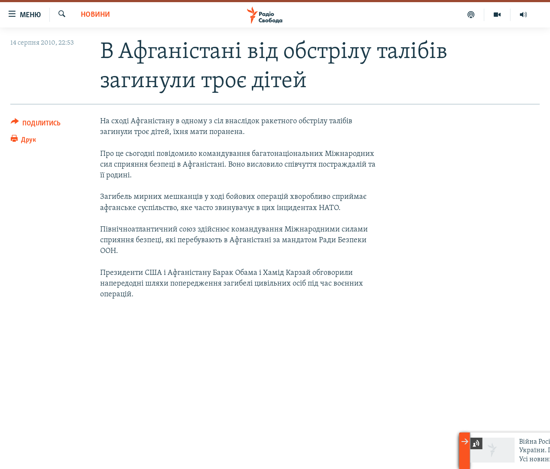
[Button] (36, 125)
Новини (95, 15)
